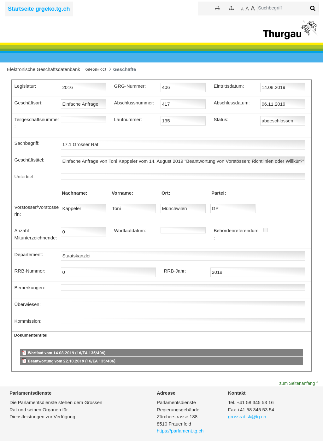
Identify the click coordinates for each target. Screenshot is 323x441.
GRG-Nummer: (130, 86)
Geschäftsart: (29, 102)
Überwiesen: (28, 304)
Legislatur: (25, 86)
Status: (221, 119)
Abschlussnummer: (134, 102)
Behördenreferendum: (236, 234)
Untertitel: (25, 176)
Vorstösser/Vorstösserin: (37, 210)
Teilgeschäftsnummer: (37, 123)
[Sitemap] (231, 8)
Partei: (218, 193)
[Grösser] (247, 8)
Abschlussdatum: (232, 102)
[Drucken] (217, 8)
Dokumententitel (31, 335)
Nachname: (74, 193)
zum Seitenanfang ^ (298, 383)
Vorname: (122, 193)
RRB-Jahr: (175, 270)
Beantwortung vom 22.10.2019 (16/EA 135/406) (71, 361)
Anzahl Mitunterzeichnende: (36, 234)
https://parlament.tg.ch (180, 430)
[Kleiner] (242, 8)
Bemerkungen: (30, 287)
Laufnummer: (128, 119)
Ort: (166, 193)
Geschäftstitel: (29, 159)
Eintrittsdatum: (229, 86)
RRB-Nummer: (30, 270)
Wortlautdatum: (130, 230)
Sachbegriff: (27, 143)
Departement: (29, 254)
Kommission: (28, 321)
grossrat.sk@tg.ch (247, 416)
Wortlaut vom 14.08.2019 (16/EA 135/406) (66, 352)
